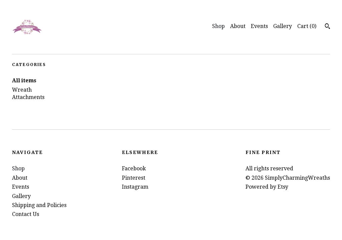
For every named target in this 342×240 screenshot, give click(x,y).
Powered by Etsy (266, 187)
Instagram (135, 187)
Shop (218, 26)
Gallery (282, 26)
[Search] (327, 27)
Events (259, 26)
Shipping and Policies (39, 205)
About (237, 26)
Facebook (134, 168)
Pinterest (133, 178)
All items (24, 80)
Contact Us (25, 214)
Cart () (306, 26)
